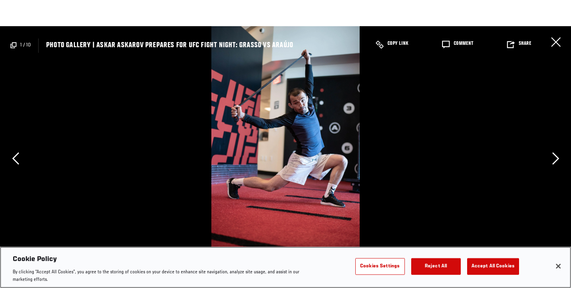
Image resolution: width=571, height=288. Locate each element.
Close (556, 42)
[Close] (558, 266)
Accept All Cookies (493, 266)
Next (555, 158)
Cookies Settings (380, 266)
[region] (285, 267)
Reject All (436, 266)
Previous (15, 158)
